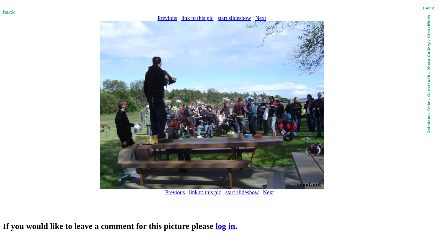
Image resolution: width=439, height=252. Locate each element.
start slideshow (234, 18)
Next (260, 18)
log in (225, 226)
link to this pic (197, 18)
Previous (167, 18)
